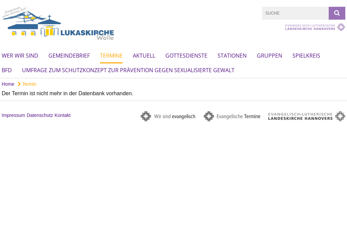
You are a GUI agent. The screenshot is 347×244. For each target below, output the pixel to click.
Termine (111, 55)
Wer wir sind (20, 55)
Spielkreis (306, 55)
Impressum (13, 115)
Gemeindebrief (69, 55)
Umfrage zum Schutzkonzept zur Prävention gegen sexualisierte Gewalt (128, 70)
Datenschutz (40, 115)
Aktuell (144, 55)
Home (8, 84)
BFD (7, 70)
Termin (27, 84)
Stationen (232, 55)
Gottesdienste (186, 55)
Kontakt (62, 115)
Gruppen (269, 55)
